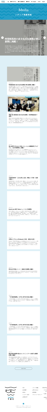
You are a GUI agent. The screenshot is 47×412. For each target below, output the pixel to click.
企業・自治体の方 (21, 1)
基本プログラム (13, 1)
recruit (39, 1)
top (8, 1)
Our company (33, 1)
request (43, 1)
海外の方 (27, 1)
